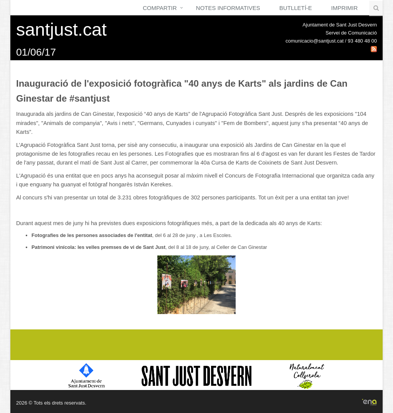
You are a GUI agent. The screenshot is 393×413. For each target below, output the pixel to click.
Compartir (160, 8)
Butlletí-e (295, 8)
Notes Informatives (228, 8)
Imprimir (344, 8)
